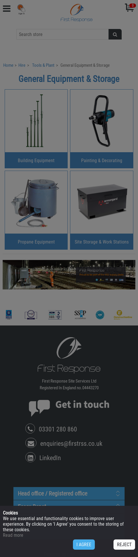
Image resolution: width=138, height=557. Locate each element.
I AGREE (83, 544)
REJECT (124, 544)
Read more (13, 535)
